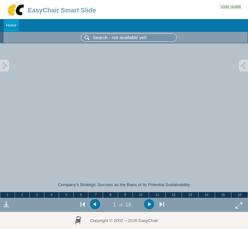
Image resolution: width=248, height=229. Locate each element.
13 (190, 195)
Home (11, 25)
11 (157, 195)
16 (239, 195)
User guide (231, 6)
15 (223, 195)
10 (140, 195)
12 (174, 195)
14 (206, 195)
